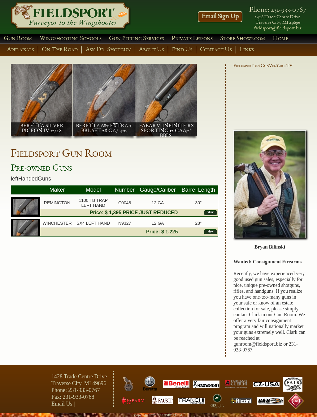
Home (280, 39)
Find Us (182, 50)
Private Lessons (192, 39)
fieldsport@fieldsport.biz (278, 28)
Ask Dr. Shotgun (108, 50)
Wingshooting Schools (71, 39)
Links (247, 50)
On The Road (60, 50)
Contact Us (216, 50)
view (210, 212)
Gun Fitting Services (136, 39)
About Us (151, 50)
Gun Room (18, 39)
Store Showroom (242, 39)
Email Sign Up (220, 16)
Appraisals (20, 50)
